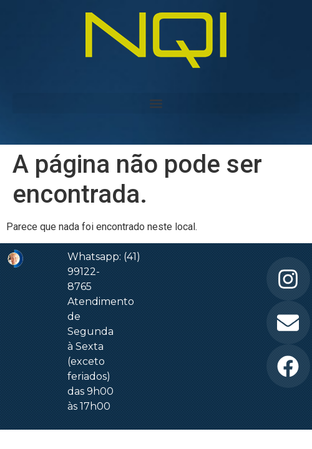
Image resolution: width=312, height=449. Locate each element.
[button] (156, 103)
